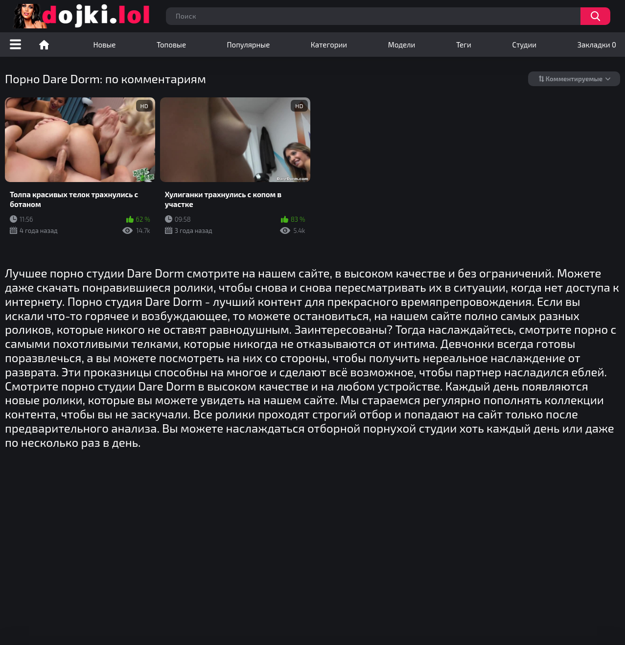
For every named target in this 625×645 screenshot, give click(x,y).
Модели (402, 44)
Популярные (248, 44)
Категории (329, 44)
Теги (463, 44)
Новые (104, 44)
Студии (524, 44)
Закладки (597, 44)
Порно (44, 44)
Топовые (171, 44)
